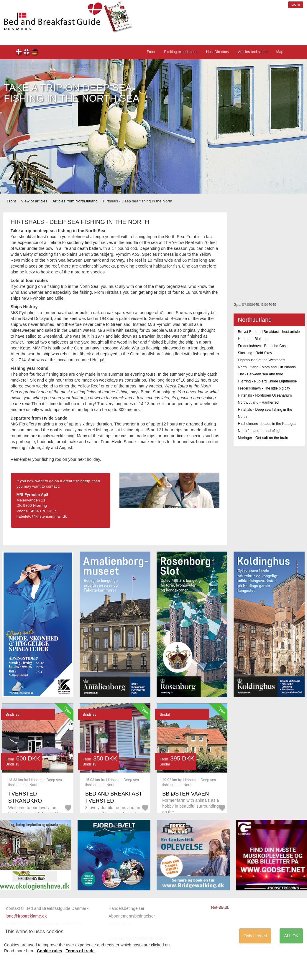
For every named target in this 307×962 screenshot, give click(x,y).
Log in (295, 4)
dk (19, 53)
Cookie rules (49, 950)
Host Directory (217, 52)
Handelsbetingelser (127, 908)
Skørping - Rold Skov (255, 353)
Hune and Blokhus (252, 339)
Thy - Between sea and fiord (260, 374)
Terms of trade (80, 950)
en (27, 53)
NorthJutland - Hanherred (258, 402)
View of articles (34, 201)
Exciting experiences (180, 52)
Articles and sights (252, 52)
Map (279, 52)
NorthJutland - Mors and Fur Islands (267, 367)
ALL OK (291, 935)
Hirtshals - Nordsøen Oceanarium (265, 395)
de (35, 53)
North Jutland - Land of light (260, 431)
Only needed (255, 935)
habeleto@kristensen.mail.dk (42, 516)
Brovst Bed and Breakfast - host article (269, 332)
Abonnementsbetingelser (132, 916)
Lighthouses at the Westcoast (261, 360)
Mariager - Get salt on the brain (263, 438)
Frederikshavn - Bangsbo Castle (264, 346)
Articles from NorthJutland (75, 201)
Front (151, 52)
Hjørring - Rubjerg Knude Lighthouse (267, 381)
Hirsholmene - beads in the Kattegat (267, 424)
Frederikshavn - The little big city (264, 388)
